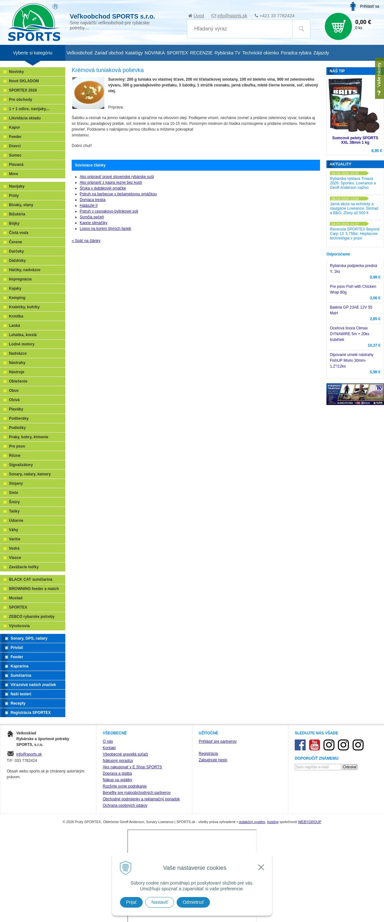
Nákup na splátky (117, 780)
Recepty (18, 703)
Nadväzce (18, 353)
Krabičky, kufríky (24, 307)
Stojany (16, 483)
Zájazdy (321, 52)
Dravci (15, 146)
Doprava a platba (117, 773)
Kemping (17, 297)
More (13, 174)
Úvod (199, 15)
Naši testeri (21, 694)
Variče (14, 539)
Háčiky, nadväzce (25, 270)
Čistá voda (18, 232)
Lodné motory (22, 344)
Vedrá (14, 548)
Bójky (14, 223)
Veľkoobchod (79, 52)
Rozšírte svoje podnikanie (125, 786)
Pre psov (17, 446)
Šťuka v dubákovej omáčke (103, 188)
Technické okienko (260, 52)
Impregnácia (20, 279)
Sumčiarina (21, 675)
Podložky (17, 427)
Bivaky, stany (21, 205)
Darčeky (16, 251)
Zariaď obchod (108, 52)
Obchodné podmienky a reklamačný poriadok (141, 799)
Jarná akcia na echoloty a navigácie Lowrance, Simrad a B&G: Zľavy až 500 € (354, 208)
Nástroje (16, 372)
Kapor (14, 127)
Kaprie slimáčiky (94, 223)
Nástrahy (17, 362)
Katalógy (133, 52)
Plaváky (16, 409)
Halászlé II (89, 205)
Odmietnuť (193, 902)
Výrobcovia (19, 626)
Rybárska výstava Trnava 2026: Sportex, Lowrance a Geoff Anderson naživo (353, 183)
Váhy (13, 530)
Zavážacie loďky (24, 567)
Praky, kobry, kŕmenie (28, 437)
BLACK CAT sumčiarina (30, 579)
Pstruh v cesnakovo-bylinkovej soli (109, 211)
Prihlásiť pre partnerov (218, 741)
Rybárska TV (227, 52)
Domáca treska (93, 200)
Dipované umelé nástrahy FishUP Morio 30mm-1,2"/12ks (351, 360)
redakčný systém (252, 822)
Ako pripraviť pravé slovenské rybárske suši (117, 176)
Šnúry (14, 502)
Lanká (14, 325)
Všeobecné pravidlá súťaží (125, 754)
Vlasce (15, 557)
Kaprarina (19, 666)
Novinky (16, 71)
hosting (272, 822)
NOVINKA (155, 52)
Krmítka (16, 316)
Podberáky (18, 418)
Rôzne (14, 455)
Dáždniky (17, 260)
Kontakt (109, 748)
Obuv (14, 390)
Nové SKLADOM (24, 81)
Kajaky (15, 288)
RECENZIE (201, 52)
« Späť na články (86, 241)
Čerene (15, 242)
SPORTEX (18, 607)
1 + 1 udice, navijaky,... (29, 109)
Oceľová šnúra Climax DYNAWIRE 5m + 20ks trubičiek (349, 334)
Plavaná (16, 164)
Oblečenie (18, 381)
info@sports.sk (232, 15)
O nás (108, 741)
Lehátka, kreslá (23, 335)
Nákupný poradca (118, 760)
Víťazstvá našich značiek (33, 685)
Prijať (131, 902)
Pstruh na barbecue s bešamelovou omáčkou (118, 194)
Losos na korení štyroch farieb (105, 228)
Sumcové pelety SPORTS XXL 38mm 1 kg (355, 140)
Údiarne (16, 520)
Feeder (15, 136)
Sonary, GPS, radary (29, 638)
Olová (14, 400)
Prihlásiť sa (369, 6)
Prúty (14, 195)
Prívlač (17, 647)
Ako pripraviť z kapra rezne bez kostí (111, 182)
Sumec (15, 155)
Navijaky (17, 186)
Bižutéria (17, 214)
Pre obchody (20, 99)
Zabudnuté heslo (213, 760)
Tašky (14, 511)
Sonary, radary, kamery (30, 474)
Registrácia (208, 753)
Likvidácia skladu (25, 118)
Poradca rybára (296, 52)
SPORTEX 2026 (23, 90)
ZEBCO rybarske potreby (32, 616)
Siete (13, 492)
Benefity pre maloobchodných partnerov (137, 792)
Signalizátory (21, 465)
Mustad (15, 598)
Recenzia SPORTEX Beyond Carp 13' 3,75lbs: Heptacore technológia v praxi (355, 233)
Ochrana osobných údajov (125, 805)
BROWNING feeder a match (34, 588)
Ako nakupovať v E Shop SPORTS (132, 767)
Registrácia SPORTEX (31, 712)
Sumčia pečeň (92, 217)
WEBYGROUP (309, 822)
